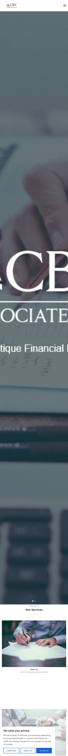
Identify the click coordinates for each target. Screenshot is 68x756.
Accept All (44, 750)
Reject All (28, 750)
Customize (11, 750)
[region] (27, 741)
